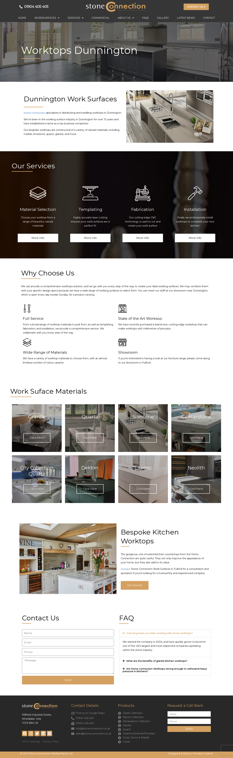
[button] (165, 633)
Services (75, 18)
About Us (126, 18)
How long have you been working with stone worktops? (159, 632)
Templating (90, 209)
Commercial (101, 17)
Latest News (186, 17)
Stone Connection (34, 112)
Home (22, 17)
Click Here (37, 437)
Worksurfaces (46, 18)
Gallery (163, 17)
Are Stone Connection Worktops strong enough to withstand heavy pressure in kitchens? (165, 669)
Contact (209, 17)
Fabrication (142, 209)
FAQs (145, 17)
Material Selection (38, 209)
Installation (195, 209)
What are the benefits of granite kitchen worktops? (156, 660)
